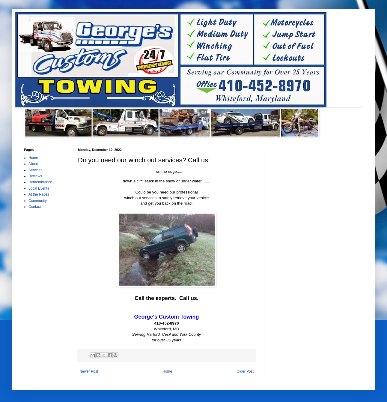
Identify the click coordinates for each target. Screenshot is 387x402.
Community (37, 201)
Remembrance (40, 182)
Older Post (245, 371)
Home (167, 371)
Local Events (38, 188)
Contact (34, 207)
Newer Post (88, 371)
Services (35, 170)
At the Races (38, 194)
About (33, 164)
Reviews (35, 176)
